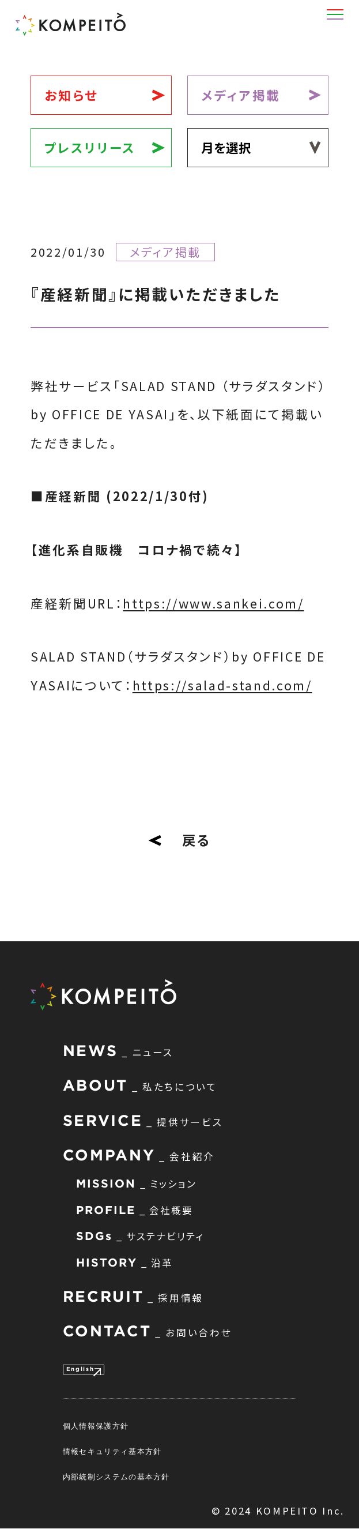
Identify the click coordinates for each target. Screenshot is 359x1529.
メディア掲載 (241, 95)
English (91, 1367)
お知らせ (71, 95)
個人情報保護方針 (96, 1427)
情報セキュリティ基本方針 (112, 1452)
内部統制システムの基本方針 (116, 1478)
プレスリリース (90, 147)
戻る (179, 840)
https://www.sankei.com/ (213, 603)
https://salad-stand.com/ (222, 685)
